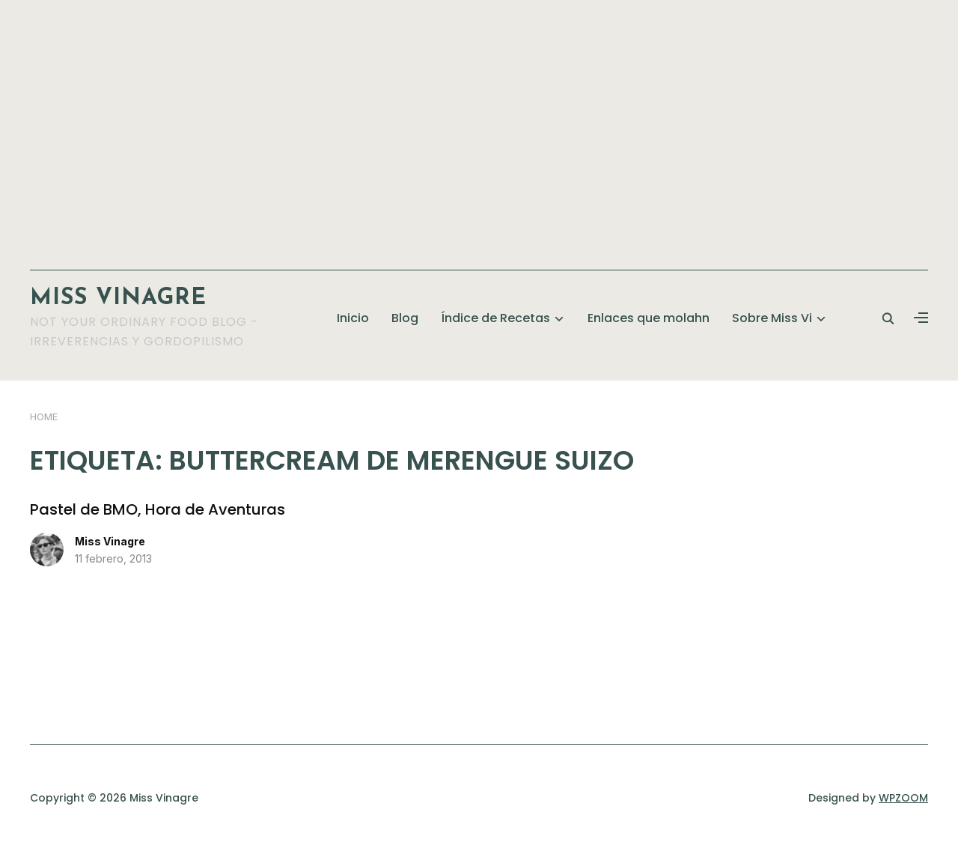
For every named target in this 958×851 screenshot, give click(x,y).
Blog (404, 318)
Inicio (353, 318)
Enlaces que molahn (649, 318)
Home (44, 417)
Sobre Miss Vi (772, 318)
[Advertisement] (479, 127)
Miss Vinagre (118, 298)
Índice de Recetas (495, 318)
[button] (921, 318)
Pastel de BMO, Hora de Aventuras (157, 509)
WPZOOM (903, 797)
